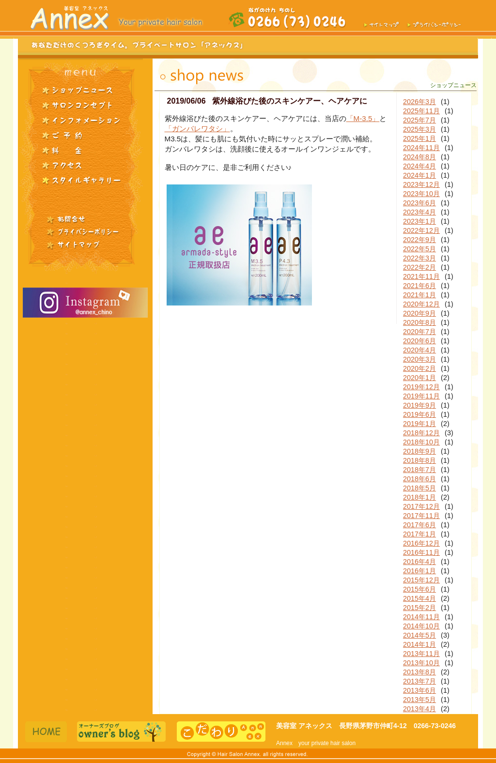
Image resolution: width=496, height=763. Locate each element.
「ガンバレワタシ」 (197, 128)
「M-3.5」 (363, 118)
